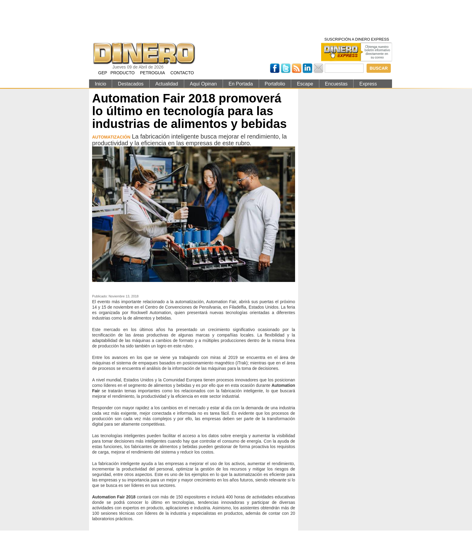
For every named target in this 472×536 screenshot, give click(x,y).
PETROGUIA (152, 72)
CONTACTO (182, 72)
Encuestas (336, 83)
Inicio (100, 83)
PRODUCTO (122, 72)
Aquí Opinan (203, 83)
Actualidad (166, 83)
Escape (305, 83)
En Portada (241, 83)
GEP (102, 72)
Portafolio (275, 83)
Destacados (131, 83)
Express (368, 83)
